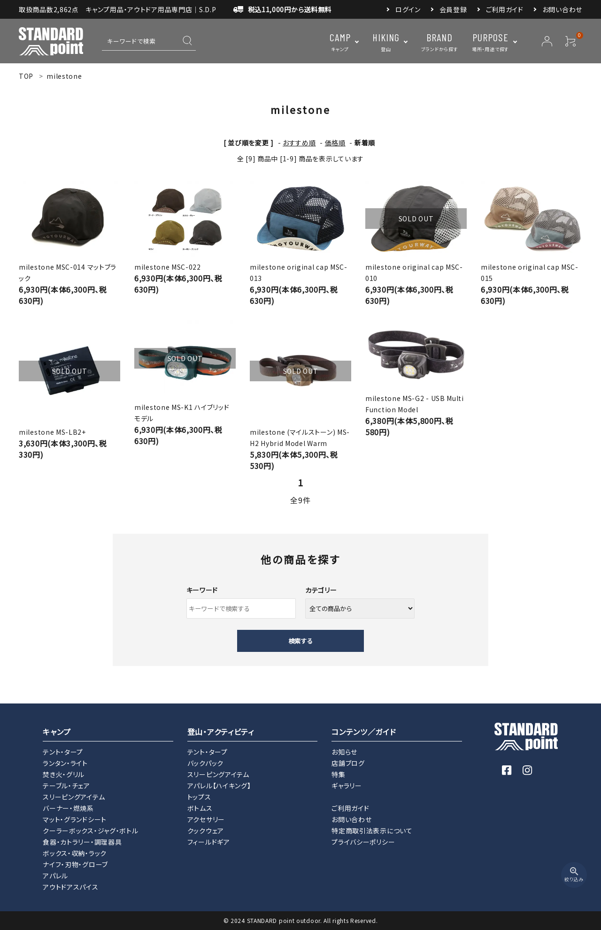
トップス (199, 796)
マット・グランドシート (75, 819)
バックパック (205, 763)
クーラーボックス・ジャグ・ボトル (90, 830)
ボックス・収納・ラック (75, 853)
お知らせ (344, 751)
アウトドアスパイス (70, 887)
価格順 (335, 142)
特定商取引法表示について (371, 830)
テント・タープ (63, 751)
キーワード (202, 590)
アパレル (55, 875)
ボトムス (200, 808)
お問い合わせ (562, 9)
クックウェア (205, 830)
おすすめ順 (299, 142)
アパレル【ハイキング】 (219, 785)
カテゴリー (321, 590)
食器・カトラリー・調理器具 (82, 842)
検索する (300, 640)
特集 (338, 774)
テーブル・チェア (66, 785)
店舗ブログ (348, 763)
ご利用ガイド (505, 9)
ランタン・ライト (65, 763)
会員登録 (453, 9)
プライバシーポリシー (363, 842)
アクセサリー (206, 819)
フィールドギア (208, 842)
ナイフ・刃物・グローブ (75, 864)
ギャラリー (346, 785)
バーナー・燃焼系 (68, 808)
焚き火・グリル (64, 774)
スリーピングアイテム (74, 796)
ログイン (408, 9)
